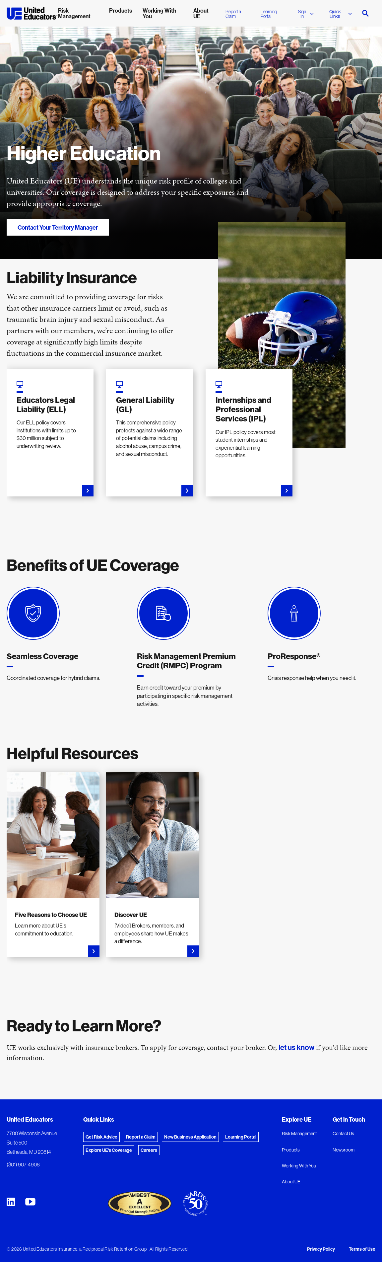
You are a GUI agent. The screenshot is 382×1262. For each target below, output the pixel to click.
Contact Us (343, 1133)
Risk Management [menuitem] (74, 13)
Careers (149, 1150)
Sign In (305, 14)
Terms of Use (362, 1249)
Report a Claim (233, 14)
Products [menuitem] (120, 10)
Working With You (299, 1165)
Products (291, 1149)
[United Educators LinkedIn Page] (11, 1202)
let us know (296, 1047)
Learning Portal (269, 14)
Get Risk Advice (101, 1137)
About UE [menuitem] (201, 13)
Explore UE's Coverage (109, 1150)
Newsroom (343, 1149)
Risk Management (299, 1133)
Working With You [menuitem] (159, 13)
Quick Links (340, 14)
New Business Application (190, 1137)
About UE (291, 1181)
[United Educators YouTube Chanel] (30, 1201)
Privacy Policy (321, 1249)
